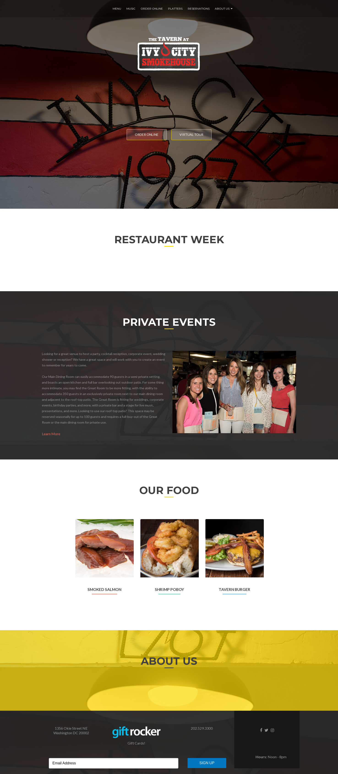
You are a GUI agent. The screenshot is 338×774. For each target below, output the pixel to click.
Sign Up (207, 763)
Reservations (199, 8)
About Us (222, 8)
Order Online (152, 8)
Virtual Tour (191, 134)
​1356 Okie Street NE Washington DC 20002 (71, 730)
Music (130, 8)
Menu (117, 8)
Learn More (51, 434)
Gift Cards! (136, 743)
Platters (175, 8)
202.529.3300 (202, 728)
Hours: (261, 757)
